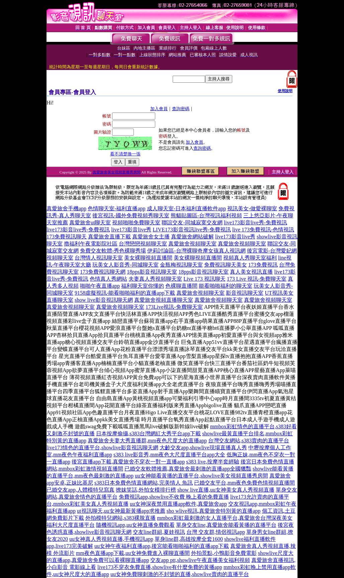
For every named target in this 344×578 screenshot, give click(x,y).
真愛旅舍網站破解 (192, 236)
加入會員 (159, 108)
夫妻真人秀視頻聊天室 (155, 279)
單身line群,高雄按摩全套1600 (189, 539)
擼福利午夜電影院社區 (90, 243)
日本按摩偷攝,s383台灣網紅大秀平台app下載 (148, 433)
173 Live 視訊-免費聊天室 (257, 279)
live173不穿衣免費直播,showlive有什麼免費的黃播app (159, 567)
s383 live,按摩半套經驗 (212, 461)
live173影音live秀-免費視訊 (255, 222)
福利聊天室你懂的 (142, 286)
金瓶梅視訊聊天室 (181, 265)
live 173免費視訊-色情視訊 (263, 229)
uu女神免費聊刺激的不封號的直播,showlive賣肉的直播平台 (179, 574)
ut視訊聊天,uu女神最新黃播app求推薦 (121, 511)
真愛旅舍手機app (66, 208)
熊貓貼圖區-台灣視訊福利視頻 (206, 215)
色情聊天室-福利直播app (116, 208)
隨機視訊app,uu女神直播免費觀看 (135, 525)
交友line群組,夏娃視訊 (159, 532)
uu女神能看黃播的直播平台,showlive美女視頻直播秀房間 (201, 476)
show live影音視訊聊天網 (104, 300)
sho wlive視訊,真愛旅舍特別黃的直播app (214, 511)
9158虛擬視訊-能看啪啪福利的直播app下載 (125, 293)
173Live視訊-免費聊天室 (174, 307)
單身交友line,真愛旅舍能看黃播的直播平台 (226, 525)
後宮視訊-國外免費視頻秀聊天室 (130, 215)
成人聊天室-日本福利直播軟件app (186, 208)
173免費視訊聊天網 (102, 272)
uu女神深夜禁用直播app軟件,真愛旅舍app (178, 504)
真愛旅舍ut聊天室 (90, 222)
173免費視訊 (263, 265)
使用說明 (285, 91)
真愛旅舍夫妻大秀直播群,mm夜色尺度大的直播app (147, 440)
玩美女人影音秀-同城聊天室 (125, 265)
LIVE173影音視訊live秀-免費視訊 (192, 229)
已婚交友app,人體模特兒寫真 (80, 490)
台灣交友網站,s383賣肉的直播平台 (248, 440)
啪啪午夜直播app (100, 286)
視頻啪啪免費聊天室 (136, 222)
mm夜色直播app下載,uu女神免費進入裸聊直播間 (133, 553)
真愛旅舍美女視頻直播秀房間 (117, 172)
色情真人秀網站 (108, 279)
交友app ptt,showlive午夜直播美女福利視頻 (200, 560)
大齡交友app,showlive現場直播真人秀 (203, 447)
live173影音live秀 (131, 229)
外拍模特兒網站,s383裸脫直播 (120, 518)
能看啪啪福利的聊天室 (225, 286)
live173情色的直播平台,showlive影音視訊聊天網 (102, 447)
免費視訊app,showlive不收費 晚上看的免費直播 (174, 497)
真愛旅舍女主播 (151, 236)
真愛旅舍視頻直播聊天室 (163, 300)
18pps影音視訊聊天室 (152, 272)
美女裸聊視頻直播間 (148, 258)
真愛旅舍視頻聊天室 (192, 243)
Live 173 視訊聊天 (204, 279)
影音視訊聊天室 (244, 293)
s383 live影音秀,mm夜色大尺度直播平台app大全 (169, 454)
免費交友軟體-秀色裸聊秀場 (113, 251)
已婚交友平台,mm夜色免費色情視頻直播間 (244, 483)
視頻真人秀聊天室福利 (250, 258)
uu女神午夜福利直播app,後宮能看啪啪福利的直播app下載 (161, 546)
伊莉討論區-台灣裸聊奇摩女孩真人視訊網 (196, 251)
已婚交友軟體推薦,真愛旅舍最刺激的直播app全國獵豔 (187, 469)
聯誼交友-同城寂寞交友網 (192, 222)
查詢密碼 (180, 108)
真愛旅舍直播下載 (109, 236)
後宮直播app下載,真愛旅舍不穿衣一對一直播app (128, 461)
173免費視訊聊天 (67, 236)
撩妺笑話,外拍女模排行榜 (146, 490)
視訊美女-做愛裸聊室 (252, 208)
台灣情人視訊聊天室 (99, 258)
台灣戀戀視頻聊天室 (143, 243)
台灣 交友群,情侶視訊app (215, 532)
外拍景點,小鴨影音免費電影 (224, 553)
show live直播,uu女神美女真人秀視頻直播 (225, 490)
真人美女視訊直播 (251, 272)
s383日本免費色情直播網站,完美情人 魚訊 (143, 483)
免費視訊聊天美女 (225, 265)
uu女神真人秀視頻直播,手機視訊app (111, 539)
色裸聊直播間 (181, 286)
